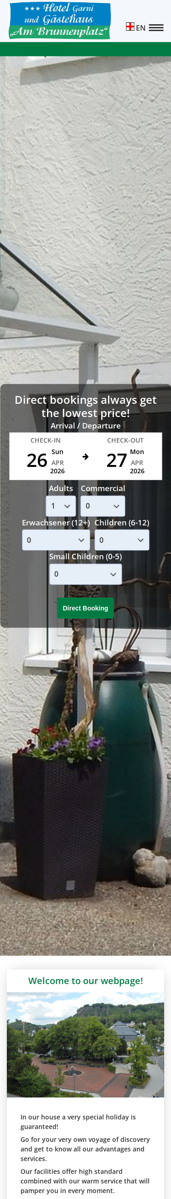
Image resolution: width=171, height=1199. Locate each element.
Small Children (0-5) (85, 556)
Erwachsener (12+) (56, 522)
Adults (61, 488)
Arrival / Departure (86, 425)
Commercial (103, 488)
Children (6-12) (121, 522)
